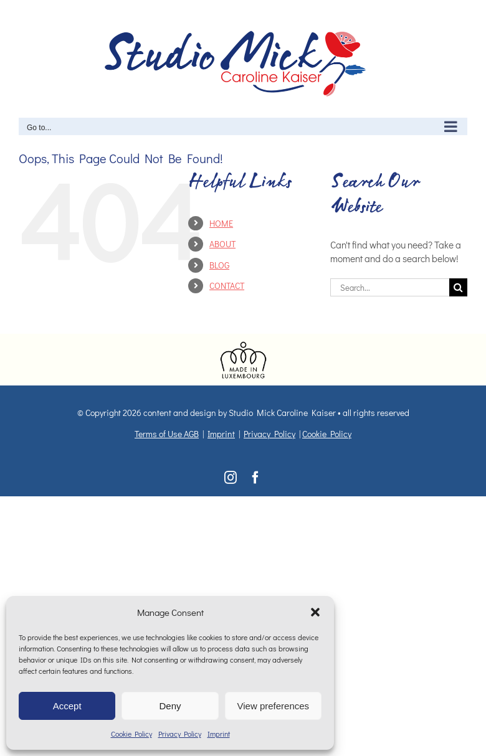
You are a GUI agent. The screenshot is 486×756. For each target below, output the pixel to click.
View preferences (273, 706)
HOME (221, 223)
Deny (170, 706)
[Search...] (389, 287)
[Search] (458, 287)
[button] (315, 612)
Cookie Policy (131, 734)
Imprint (218, 734)
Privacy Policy (179, 734)
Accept (67, 706)
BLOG (219, 265)
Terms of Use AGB (167, 434)
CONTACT (226, 285)
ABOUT (222, 244)
